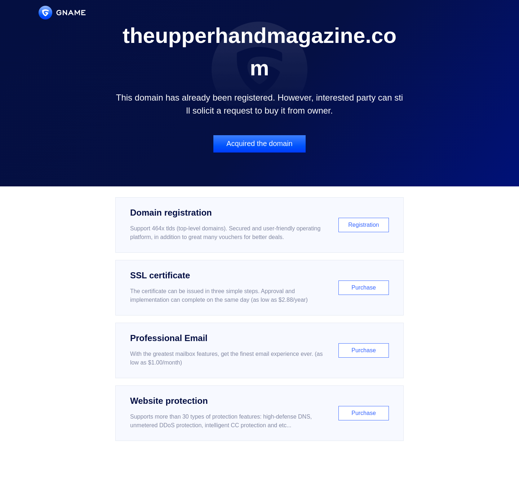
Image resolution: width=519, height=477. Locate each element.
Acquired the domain (259, 143)
